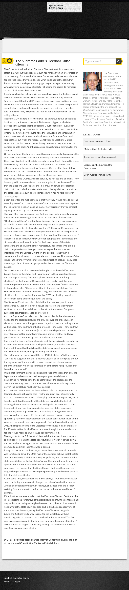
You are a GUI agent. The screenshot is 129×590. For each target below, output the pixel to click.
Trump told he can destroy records (100, 157)
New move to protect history (98, 141)
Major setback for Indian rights (98, 149)
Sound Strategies (12, 581)
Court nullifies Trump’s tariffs (97, 175)
